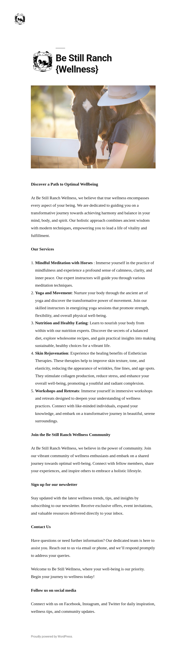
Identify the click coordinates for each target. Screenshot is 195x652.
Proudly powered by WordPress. (52, 636)
